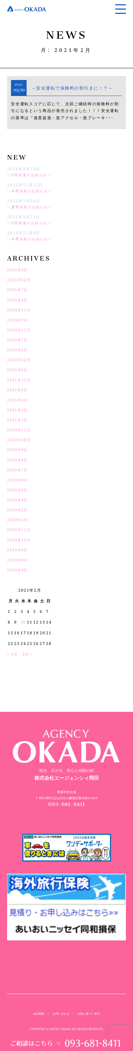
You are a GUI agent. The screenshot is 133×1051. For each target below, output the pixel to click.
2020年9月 (18, 449)
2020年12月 (20, 429)
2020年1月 (18, 519)
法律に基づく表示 (90, 1013)
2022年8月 (18, 369)
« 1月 (13, 654)
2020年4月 (18, 499)
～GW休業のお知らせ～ (31, 174)
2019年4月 (18, 569)
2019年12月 (20, 529)
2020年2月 (18, 509)
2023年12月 (20, 329)
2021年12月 (20, 380)
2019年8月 (18, 550)
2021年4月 (18, 399)
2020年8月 (18, 460)
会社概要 (36, 1013)
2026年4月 (18, 269)
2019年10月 (20, 540)
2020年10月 (20, 439)
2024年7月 (18, 319)
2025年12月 (20, 279)
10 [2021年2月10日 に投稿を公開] (23, 622)
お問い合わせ (60, 1013)
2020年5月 (18, 489)
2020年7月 (18, 470)
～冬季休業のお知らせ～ (32, 190)
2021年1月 (18, 419)
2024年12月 (20, 310)
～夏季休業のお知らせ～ (32, 206)
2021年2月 (18, 409)
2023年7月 (18, 339)
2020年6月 (18, 479)
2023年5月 (18, 349)
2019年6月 (18, 559)
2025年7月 (18, 289)
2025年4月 (18, 300)
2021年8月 (18, 390)
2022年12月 (20, 359)
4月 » (29, 654)
